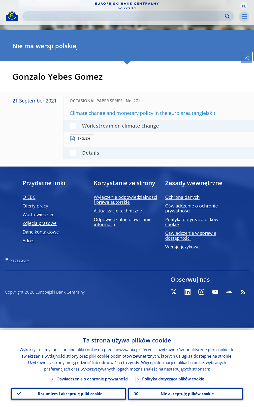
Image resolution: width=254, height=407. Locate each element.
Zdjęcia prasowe (40, 223)
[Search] (124, 16)
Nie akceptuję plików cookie (185, 392)
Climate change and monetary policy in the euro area (130, 113)
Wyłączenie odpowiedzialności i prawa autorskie (125, 199)
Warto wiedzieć (38, 214)
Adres (28, 240)
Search (227, 16)
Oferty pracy (35, 206)
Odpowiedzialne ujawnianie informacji (123, 221)
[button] (244, 5)
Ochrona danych (182, 197)
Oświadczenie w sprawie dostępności (190, 235)
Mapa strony (19, 260)
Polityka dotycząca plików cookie (191, 221)
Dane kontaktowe (41, 232)
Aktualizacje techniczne (118, 211)
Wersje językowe (182, 247)
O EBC (29, 197)
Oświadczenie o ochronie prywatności (191, 208)
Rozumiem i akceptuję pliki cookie (68, 392)
